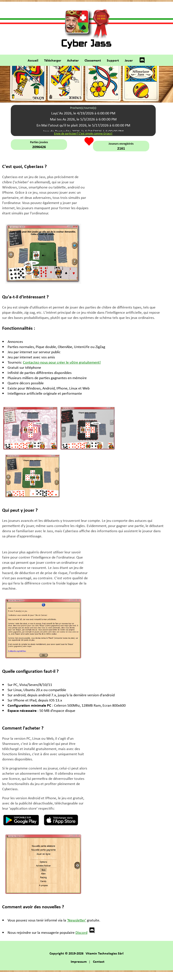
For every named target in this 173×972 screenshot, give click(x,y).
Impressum (79, 961)
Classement (93, 60)
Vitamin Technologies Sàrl (104, 953)
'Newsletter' (76, 920)
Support (113, 60)
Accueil (33, 60)
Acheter (73, 60)
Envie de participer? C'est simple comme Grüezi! (83, 133)
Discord (85, 932)
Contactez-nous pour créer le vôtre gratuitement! (62, 362)
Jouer (129, 60)
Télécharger (52, 60)
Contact (98, 961)
